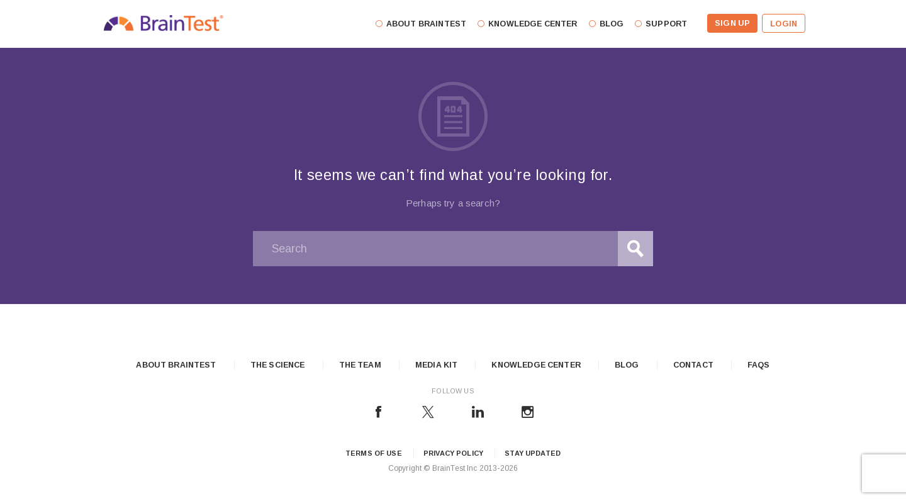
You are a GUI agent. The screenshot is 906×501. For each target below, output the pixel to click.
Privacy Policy (453, 453)
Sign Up (732, 23)
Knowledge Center (535, 365)
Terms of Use (373, 453)
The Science (277, 365)
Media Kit (436, 365)
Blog (627, 365)
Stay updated (533, 453)
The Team (360, 365)
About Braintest (176, 365)
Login (783, 24)
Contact (693, 365)
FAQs (758, 365)
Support (666, 24)
